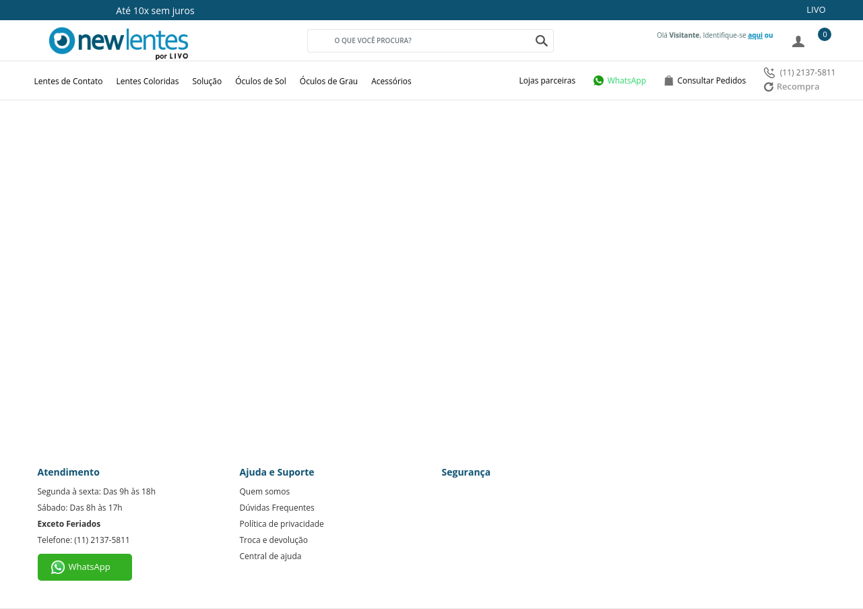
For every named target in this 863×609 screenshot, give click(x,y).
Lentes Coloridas (148, 81)
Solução (207, 81)
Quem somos (265, 491)
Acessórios (391, 81)
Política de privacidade (282, 524)
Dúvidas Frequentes (277, 507)
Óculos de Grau (329, 81)
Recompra (792, 86)
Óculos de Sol (260, 81)
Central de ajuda (271, 556)
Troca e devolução (274, 540)
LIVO (815, 9)
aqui (755, 35)
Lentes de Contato (68, 81)
